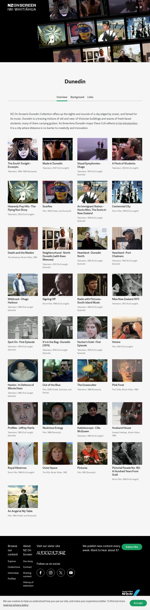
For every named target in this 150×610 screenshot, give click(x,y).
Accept (138, 603)
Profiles (12, 578)
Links (90, 97)
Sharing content (27, 574)
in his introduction (126, 123)
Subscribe (132, 547)
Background (77, 97)
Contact (27, 567)
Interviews (13, 573)
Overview (62, 97)
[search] (137, 7)
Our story (28, 561)
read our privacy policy (15, 605)
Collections (14, 567)
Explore (12, 561)
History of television (28, 583)
